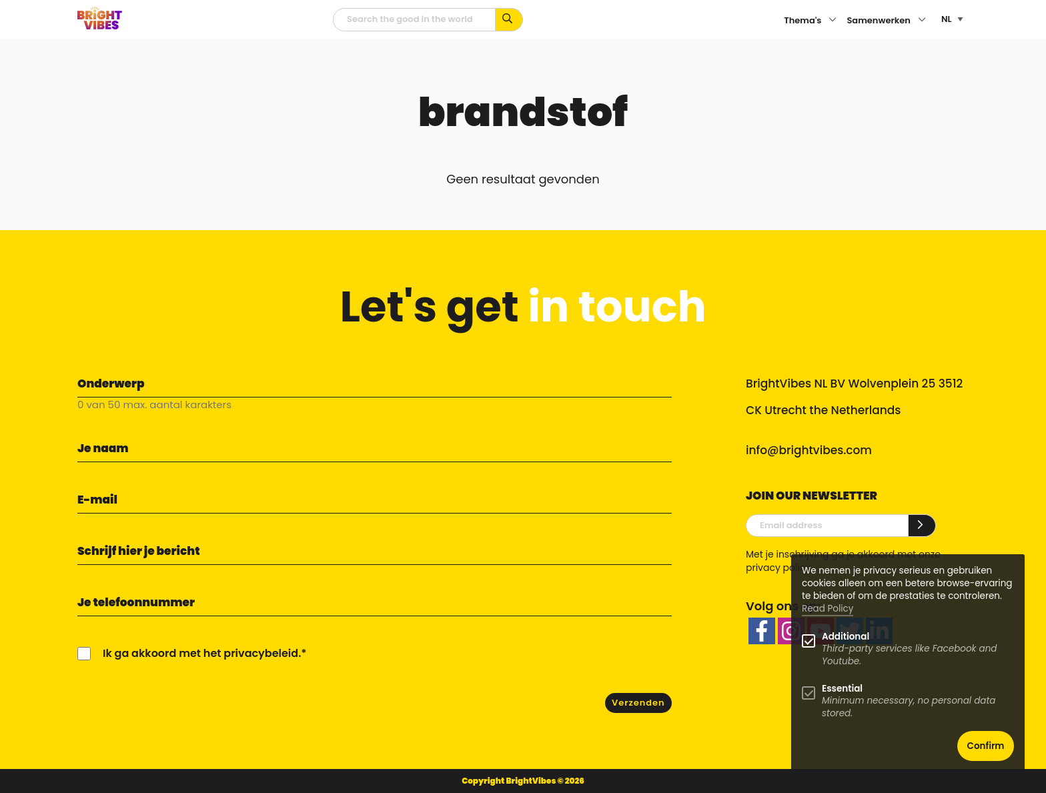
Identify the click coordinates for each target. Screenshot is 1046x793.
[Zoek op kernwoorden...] (509, 19)
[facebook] (761, 631)
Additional (845, 636)
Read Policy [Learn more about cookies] (827, 608)
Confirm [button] (986, 746)
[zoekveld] (414, 19)
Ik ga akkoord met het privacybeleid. (202, 653)
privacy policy (778, 567)
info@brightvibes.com (809, 450)
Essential (842, 688)
